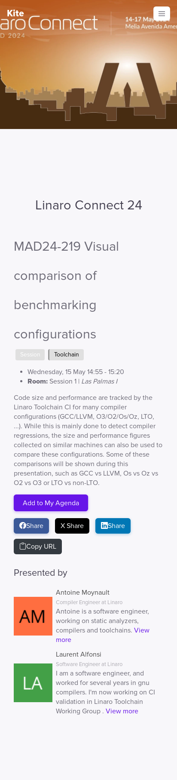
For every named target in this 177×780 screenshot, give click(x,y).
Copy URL (37, 546)
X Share (72, 526)
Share (31, 526)
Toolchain (66, 354)
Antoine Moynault (83, 592)
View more (122, 711)
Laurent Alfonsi (78, 654)
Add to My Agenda (51, 502)
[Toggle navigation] (161, 13)
